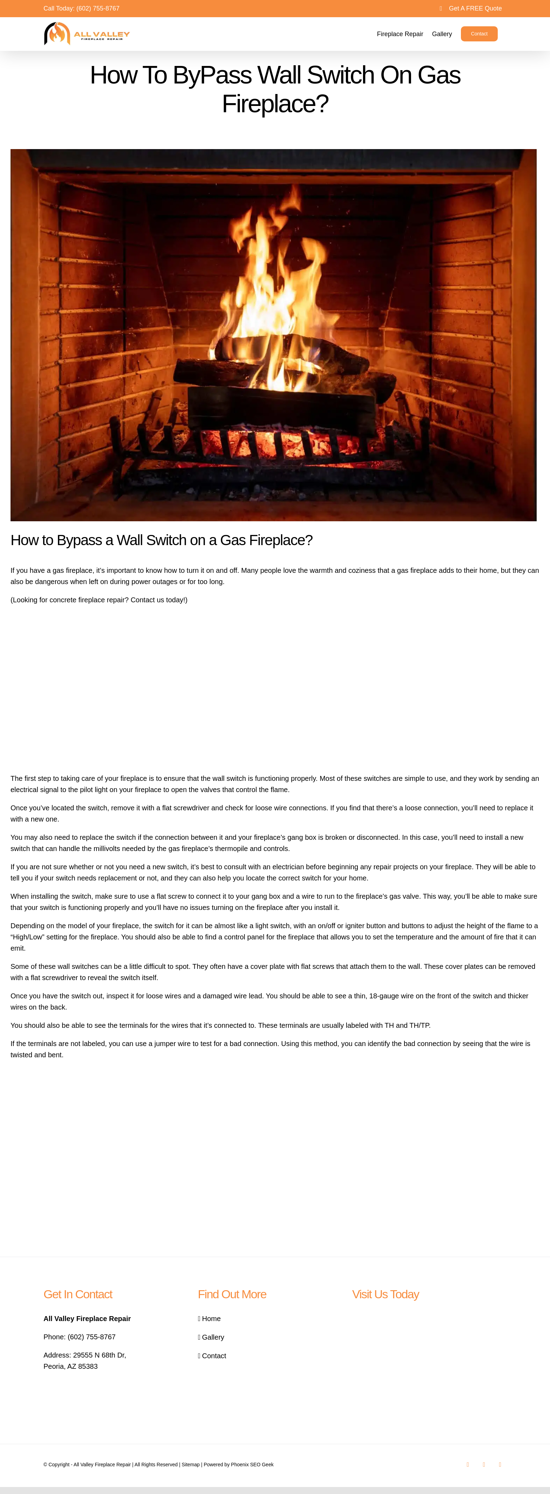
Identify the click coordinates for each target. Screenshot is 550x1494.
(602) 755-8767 (98, 8)
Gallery (213, 1337)
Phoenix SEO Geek (252, 1464)
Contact (214, 1356)
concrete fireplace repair (87, 600)
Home (211, 1318)
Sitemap (191, 1464)
